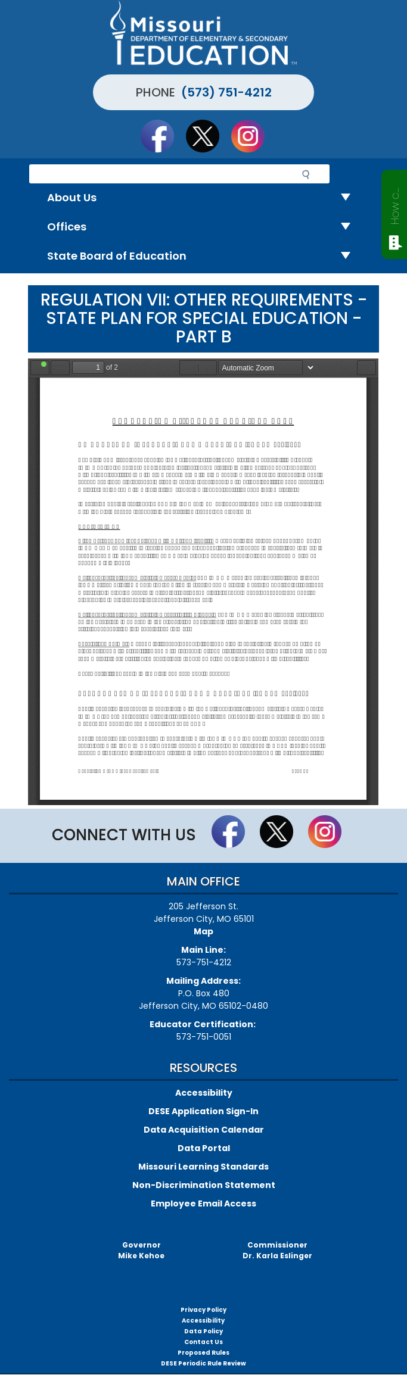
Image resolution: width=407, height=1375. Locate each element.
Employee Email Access (203, 1203)
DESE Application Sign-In (203, 1111)
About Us (203, 198)
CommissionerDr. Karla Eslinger (277, 1250)
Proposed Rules (203, 1352)
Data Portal (204, 1148)
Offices (203, 227)
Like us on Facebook (162, 135)
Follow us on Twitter (208, 135)
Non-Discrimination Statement (203, 1185)
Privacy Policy (203, 1309)
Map (203, 931)
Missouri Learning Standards (203, 1167)
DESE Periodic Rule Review (203, 1363)
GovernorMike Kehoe (141, 1250)
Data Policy (203, 1331)
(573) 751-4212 (226, 92)
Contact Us (203, 1341)
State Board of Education (203, 256)
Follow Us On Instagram (253, 135)
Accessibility (203, 1093)
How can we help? (394, 204)
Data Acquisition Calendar (204, 1130)
